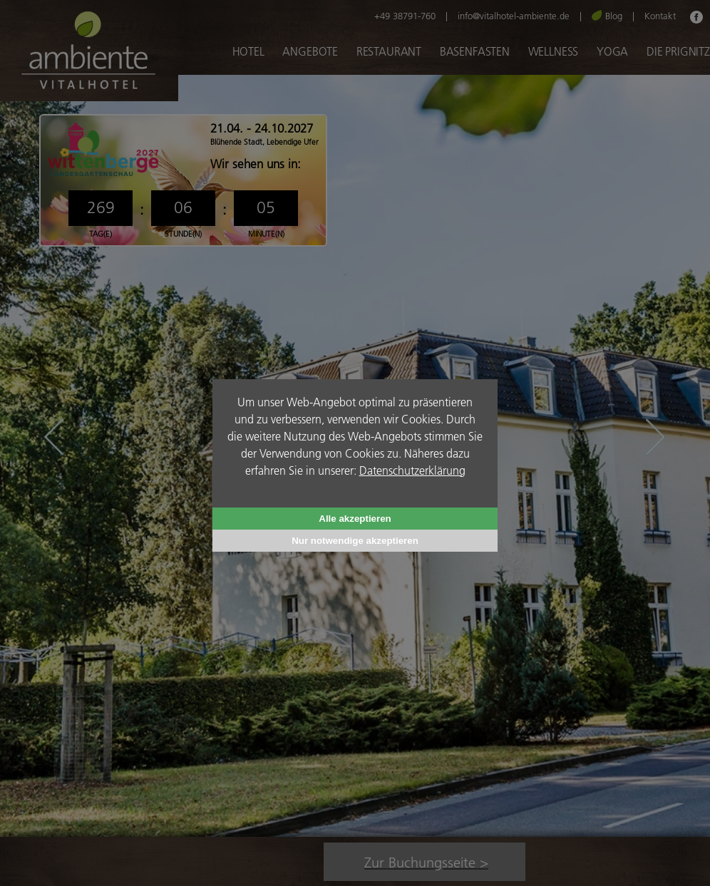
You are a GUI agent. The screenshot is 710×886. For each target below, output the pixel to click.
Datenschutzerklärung (412, 470)
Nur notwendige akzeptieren (355, 540)
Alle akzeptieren (355, 518)
